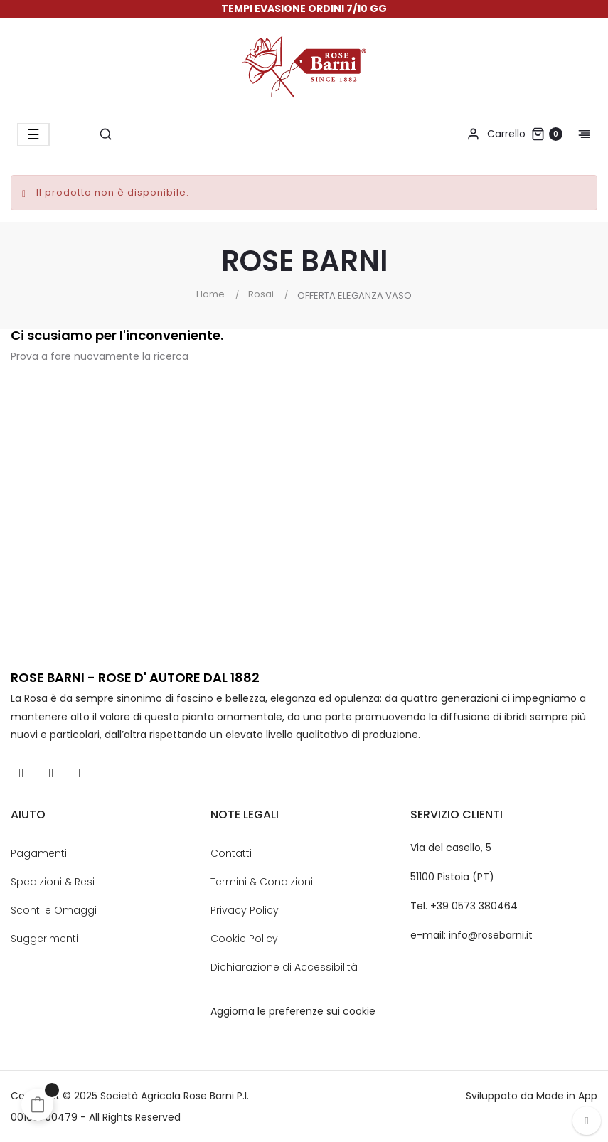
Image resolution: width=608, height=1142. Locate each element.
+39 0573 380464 (474, 906)
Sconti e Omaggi (54, 910)
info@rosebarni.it (491, 935)
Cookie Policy (244, 939)
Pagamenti (39, 853)
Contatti (231, 853)
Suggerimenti (44, 939)
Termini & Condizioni (261, 882)
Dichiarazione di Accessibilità (284, 967)
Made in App (566, 1096)
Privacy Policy (244, 910)
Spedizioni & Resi (53, 882)
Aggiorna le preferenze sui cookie (292, 1011)
